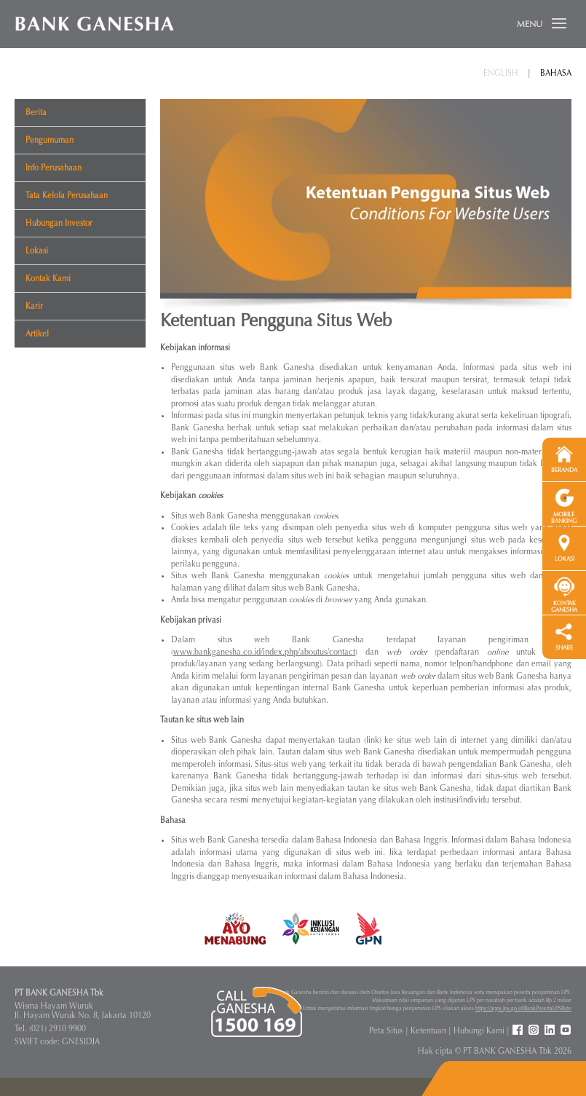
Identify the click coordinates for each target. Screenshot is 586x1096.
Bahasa (555, 73)
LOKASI (564, 559)
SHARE (564, 647)
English (500, 73)
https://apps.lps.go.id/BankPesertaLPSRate (523, 1008)
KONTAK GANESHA (564, 606)
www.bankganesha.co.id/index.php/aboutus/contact (264, 652)
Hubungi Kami (479, 1031)
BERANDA (564, 470)
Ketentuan (428, 1031)
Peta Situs (386, 1031)
